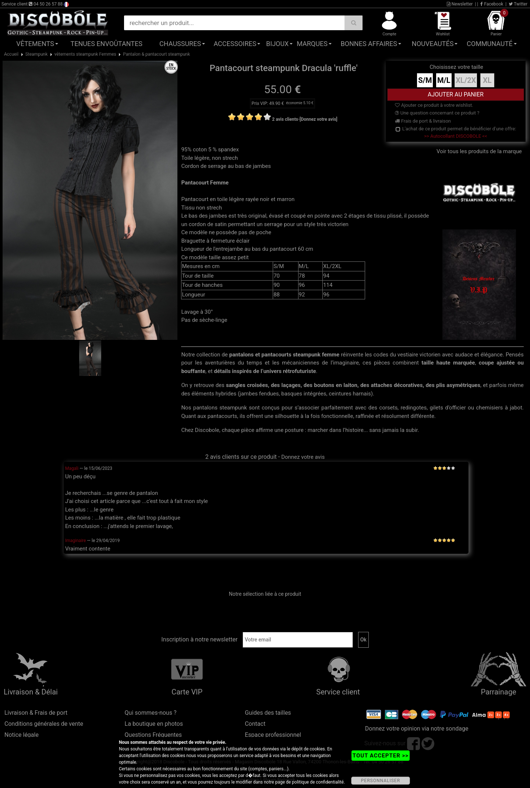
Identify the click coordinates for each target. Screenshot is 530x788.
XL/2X (466, 80)
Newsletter (460, 4)
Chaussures (180, 44)
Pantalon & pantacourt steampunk (156, 54)
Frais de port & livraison (423, 121)
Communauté (489, 44)
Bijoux (277, 44)
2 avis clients (285, 119)
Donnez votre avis (303, 457)
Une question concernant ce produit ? (437, 113)
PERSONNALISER (380, 780)
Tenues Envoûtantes (106, 44)
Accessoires (234, 44)
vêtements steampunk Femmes (85, 54)
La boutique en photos (154, 723)
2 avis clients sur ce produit (241, 456)
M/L (444, 80)
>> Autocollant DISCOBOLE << (455, 136)
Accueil (11, 54)
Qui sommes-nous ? (151, 712)
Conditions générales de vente (43, 723)
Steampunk (36, 54)
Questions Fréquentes (153, 734)
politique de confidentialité (318, 782)
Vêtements (35, 44)
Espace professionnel (273, 734)
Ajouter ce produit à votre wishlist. (434, 105)
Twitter (518, 4)
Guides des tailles (268, 712)
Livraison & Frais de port (35, 712)
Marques (312, 44)
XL (487, 80)
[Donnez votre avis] (319, 119)
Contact (255, 723)
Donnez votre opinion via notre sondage (417, 728)
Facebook (491, 4)
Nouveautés (433, 44)
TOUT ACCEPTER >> (381, 755)
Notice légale (21, 734)
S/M (425, 80)
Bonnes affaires (368, 44)
